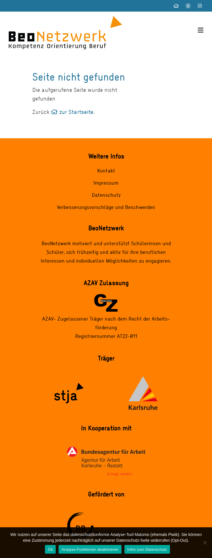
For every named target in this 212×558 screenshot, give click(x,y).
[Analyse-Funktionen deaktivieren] (205, 543)
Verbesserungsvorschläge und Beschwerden (106, 206)
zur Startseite (72, 112)
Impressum (106, 182)
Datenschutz (106, 194)
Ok (50, 549)
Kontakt (106, 170)
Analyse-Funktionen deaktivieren (89, 549)
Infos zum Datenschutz (147, 549)
